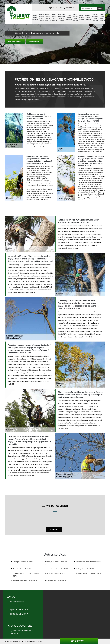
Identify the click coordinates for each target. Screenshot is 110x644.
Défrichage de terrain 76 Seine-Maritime (95, 17)
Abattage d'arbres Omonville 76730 (88, 573)
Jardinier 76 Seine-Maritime (81, 17)
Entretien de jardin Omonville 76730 (88, 562)
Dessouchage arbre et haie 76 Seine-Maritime (61, 17)
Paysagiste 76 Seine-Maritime (88, 17)
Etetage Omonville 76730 (85, 569)
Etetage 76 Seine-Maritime (69, 17)
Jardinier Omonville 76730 (22, 569)
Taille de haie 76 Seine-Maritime (54, 17)
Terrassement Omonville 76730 (55, 580)
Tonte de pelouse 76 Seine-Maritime (102, 17)
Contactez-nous (14, 42)
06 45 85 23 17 (70, 8)
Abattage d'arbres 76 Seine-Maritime (47, 17)
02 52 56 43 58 (55, 8)
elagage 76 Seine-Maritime (35, 17)
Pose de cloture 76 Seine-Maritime (75, 17)
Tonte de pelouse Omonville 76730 (25, 580)
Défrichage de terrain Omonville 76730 (56, 563)
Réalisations (34, 42)
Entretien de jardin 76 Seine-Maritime (41, 17)
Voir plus (54, 529)
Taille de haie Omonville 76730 (55, 573)
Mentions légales (36, 641)
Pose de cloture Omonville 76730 (56, 569)
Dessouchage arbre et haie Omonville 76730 (26, 574)
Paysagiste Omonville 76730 (23, 562)
